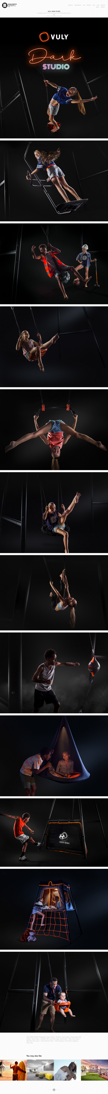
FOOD (98, 5)
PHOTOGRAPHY (78, 5)
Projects (70, 5)
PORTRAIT (89, 5)
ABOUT (97, 7)
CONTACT (103, 7)
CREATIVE (103, 5)
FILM (84, 5)
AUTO (94, 5)
